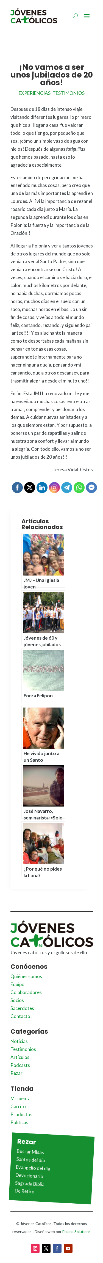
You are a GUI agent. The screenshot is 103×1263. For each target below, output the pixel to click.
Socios (17, 1000)
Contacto (20, 1016)
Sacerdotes (22, 1008)
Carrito (18, 1106)
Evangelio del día (33, 1168)
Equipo (17, 984)
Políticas (19, 1122)
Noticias (19, 1041)
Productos (21, 1114)
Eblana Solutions (76, 1231)
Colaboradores (26, 992)
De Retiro (25, 1191)
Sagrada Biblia (29, 1183)
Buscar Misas (30, 1151)
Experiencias (35, 93)
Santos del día (30, 1159)
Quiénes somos (26, 976)
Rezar (16, 1073)
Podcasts (20, 1065)
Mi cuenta (20, 1098)
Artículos (19, 1057)
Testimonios (68, 93)
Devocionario (29, 1175)
